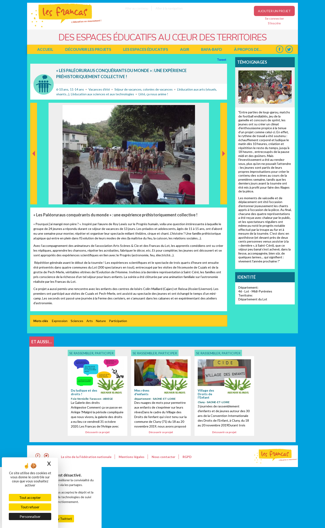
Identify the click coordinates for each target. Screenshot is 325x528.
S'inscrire (274, 23)
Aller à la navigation (169, 8)
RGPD (187, 457)
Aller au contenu (136, 8)
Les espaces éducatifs (145, 49)
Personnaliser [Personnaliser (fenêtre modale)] (30, 516)
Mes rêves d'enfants (141, 392)
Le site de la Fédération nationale (86, 457)
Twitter (289, 49)
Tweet (222, 59)
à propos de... (248, 49)
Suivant (223, 107)
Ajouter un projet (274, 11)
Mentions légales (131, 457)
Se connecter (274, 18)
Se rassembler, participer (43, 84)
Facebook (279, 49)
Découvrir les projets (88, 49)
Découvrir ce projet (97, 432)
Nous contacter (163, 457)
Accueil (45, 49)
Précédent (33, 197)
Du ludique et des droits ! (84, 392)
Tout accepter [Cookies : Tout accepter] (30, 497)
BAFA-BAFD (211, 49)
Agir (184, 49)
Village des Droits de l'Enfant (206, 393)
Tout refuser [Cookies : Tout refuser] (30, 507)
